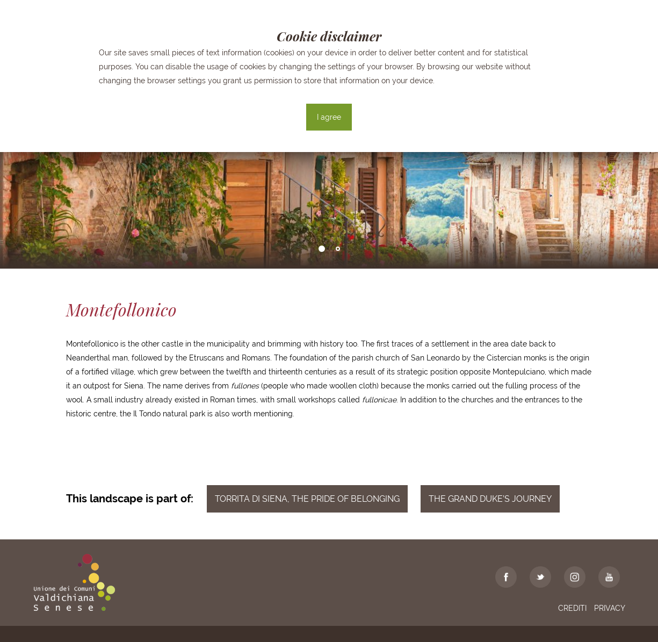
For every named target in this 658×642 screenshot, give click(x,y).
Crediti (572, 608)
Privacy (609, 608)
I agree (329, 117)
